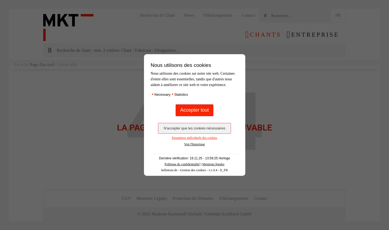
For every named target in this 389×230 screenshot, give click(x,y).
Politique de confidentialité (182, 164)
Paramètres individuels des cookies (194, 138)
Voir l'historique (194, 144)
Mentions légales (213, 164)
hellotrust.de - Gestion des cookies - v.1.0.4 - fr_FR (194, 170)
